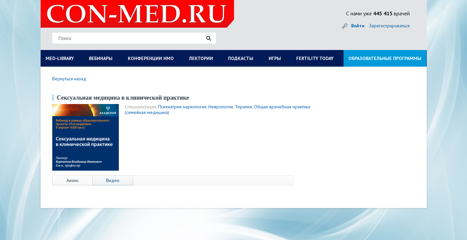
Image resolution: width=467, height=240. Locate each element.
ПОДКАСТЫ (240, 58)
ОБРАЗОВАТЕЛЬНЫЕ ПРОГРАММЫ (385, 58)
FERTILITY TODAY (315, 58)
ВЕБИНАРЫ (101, 58)
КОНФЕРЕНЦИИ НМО (151, 58)
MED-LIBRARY (60, 58)
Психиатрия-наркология (182, 107)
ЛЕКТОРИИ (201, 58)
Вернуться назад (69, 79)
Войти (357, 25)
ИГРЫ (275, 58)
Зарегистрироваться (389, 26)
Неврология (220, 107)
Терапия (243, 107)
